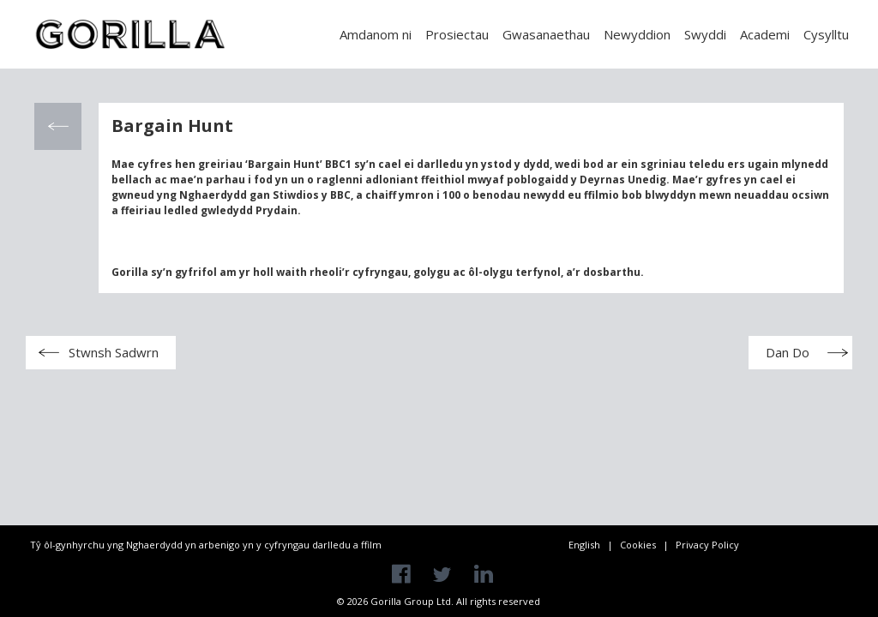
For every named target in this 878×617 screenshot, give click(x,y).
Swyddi (705, 34)
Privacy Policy (707, 544)
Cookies (638, 544)
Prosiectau (457, 34)
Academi (765, 34)
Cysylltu (826, 34)
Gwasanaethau (546, 34)
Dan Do (787, 352)
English (584, 544)
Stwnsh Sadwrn (114, 352)
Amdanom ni (376, 34)
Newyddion (637, 34)
